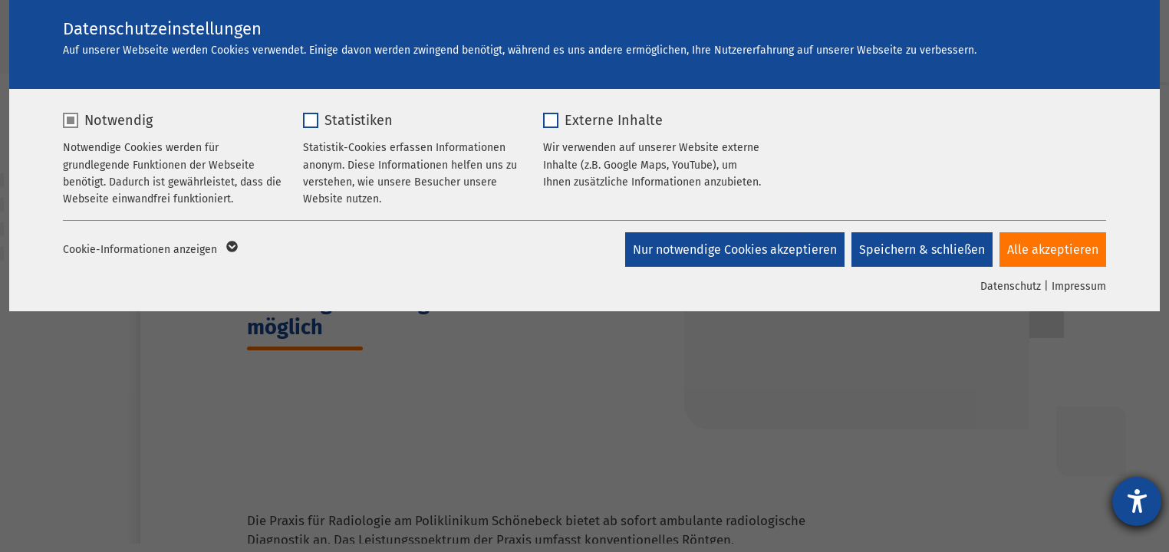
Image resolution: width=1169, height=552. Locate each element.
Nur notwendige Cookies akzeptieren (733, 249)
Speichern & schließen (921, 249)
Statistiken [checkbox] (358, 120)
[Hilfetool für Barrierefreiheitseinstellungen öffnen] (1136, 501)
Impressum (1079, 286)
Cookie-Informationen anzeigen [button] (149, 250)
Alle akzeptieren (1052, 249)
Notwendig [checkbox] (118, 120)
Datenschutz (1010, 286)
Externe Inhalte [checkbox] (614, 120)
